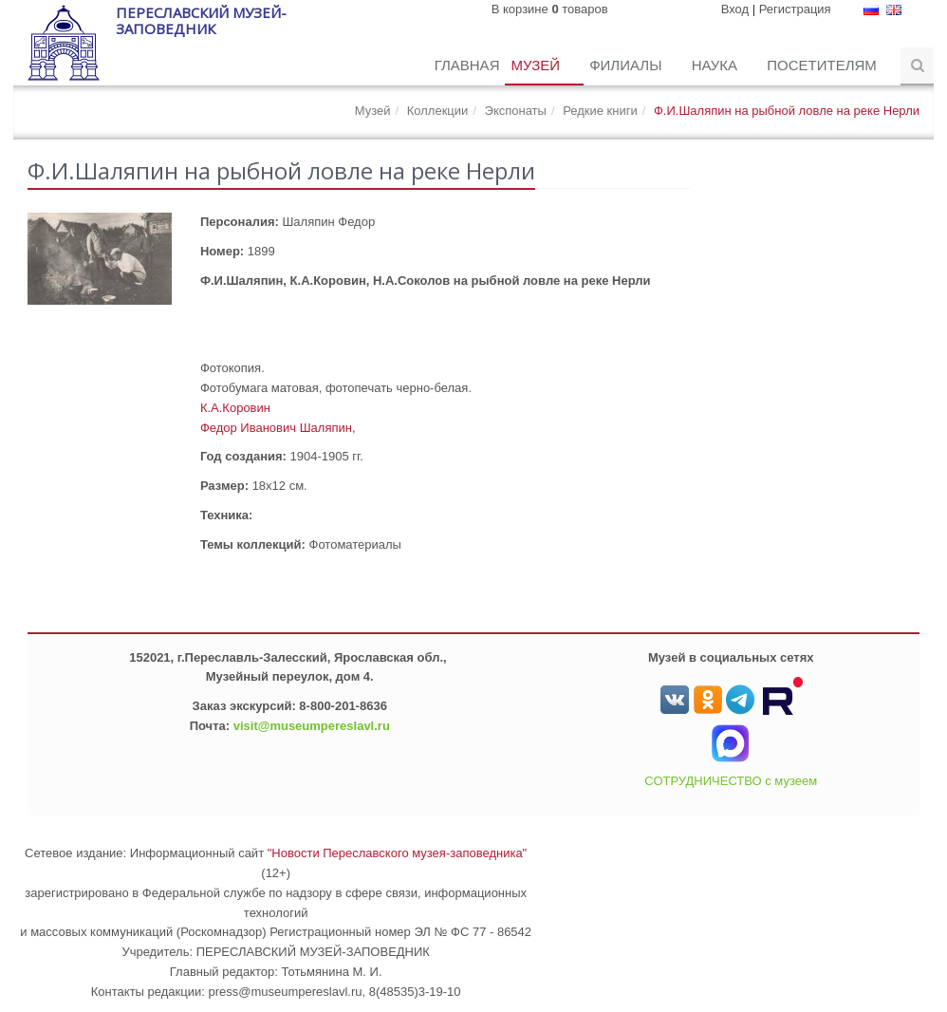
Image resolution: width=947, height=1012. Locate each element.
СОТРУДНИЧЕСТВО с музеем (730, 781)
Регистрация (795, 9)
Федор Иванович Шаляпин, (278, 428)
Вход (735, 9)
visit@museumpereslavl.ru (311, 726)
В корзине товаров (550, 9)
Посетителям (824, 65)
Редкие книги (600, 110)
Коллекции (438, 110)
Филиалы (627, 65)
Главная (467, 65)
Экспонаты (516, 110)
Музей (537, 65)
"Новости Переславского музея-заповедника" (398, 853)
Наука (717, 65)
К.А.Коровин (235, 408)
